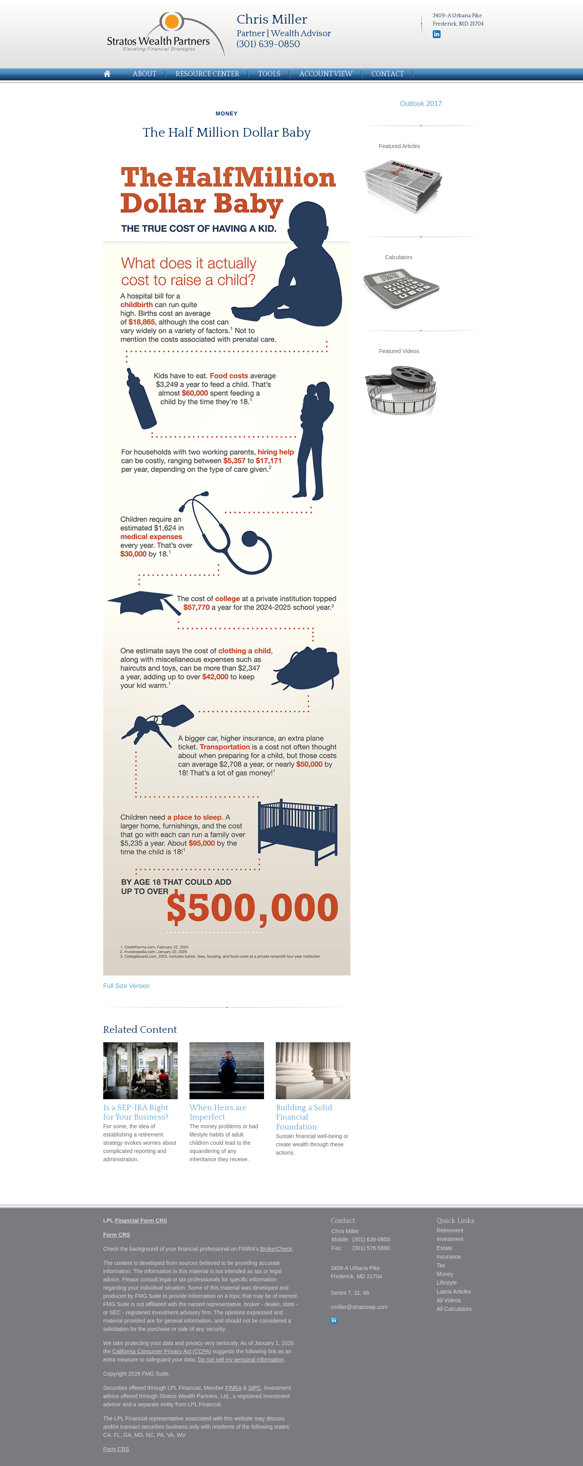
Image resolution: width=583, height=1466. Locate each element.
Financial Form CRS (141, 1220)
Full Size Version (126, 986)
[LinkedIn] (334, 1321)
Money (445, 1274)
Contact (388, 74)
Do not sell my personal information (241, 1359)
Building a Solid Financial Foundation (304, 1117)
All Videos (449, 1300)
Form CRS (116, 1235)
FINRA (233, 1388)
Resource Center (207, 74)
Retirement (450, 1230)
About (145, 74)
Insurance (449, 1257)
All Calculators (454, 1309)
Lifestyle (447, 1282)
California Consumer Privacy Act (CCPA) (161, 1351)
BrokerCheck (276, 1249)
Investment (450, 1239)
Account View (326, 74)
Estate (444, 1248)
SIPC (254, 1388)
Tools (269, 74)
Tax (441, 1265)
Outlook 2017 (421, 104)
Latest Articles (454, 1291)
